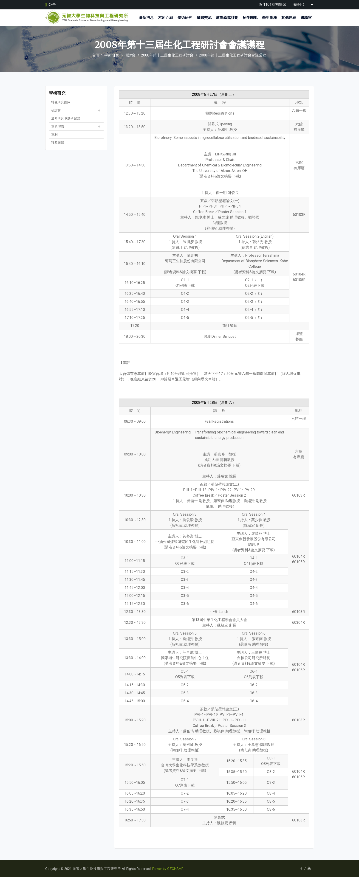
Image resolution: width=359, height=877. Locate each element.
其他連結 (288, 17)
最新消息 (146, 17)
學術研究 (185, 17)
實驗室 (306, 17)
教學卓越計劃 (227, 17)
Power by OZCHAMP (167, 868)
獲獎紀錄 (57, 142)
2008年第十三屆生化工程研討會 (167, 55)
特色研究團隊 (61, 102)
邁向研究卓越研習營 (65, 118)
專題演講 (57, 126)
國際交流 (204, 17)
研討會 (130, 55)
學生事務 (269, 17)
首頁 (96, 55)
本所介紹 (165, 17)
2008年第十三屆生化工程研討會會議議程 (232, 55)
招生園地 (250, 17)
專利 (54, 134)
